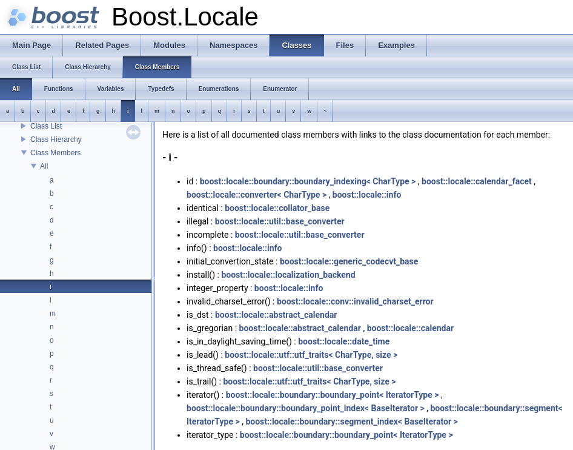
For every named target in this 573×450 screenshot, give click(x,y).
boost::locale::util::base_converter (280, 221)
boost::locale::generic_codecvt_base (349, 261)
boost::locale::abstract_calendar (276, 315)
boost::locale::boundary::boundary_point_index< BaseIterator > (306, 408)
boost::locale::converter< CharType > (256, 195)
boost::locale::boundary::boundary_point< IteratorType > (332, 395)
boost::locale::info (367, 195)
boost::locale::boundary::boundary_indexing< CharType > (308, 181)
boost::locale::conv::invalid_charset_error (355, 301)
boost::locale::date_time (343, 341)
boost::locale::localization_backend (288, 275)
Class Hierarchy (56, 139)
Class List (46, 126)
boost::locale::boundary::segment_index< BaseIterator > (351, 421)
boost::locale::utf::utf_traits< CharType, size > (311, 355)
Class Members (55, 153)
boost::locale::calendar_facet (477, 181)
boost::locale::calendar (410, 328)
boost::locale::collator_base (277, 208)
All (44, 166)
